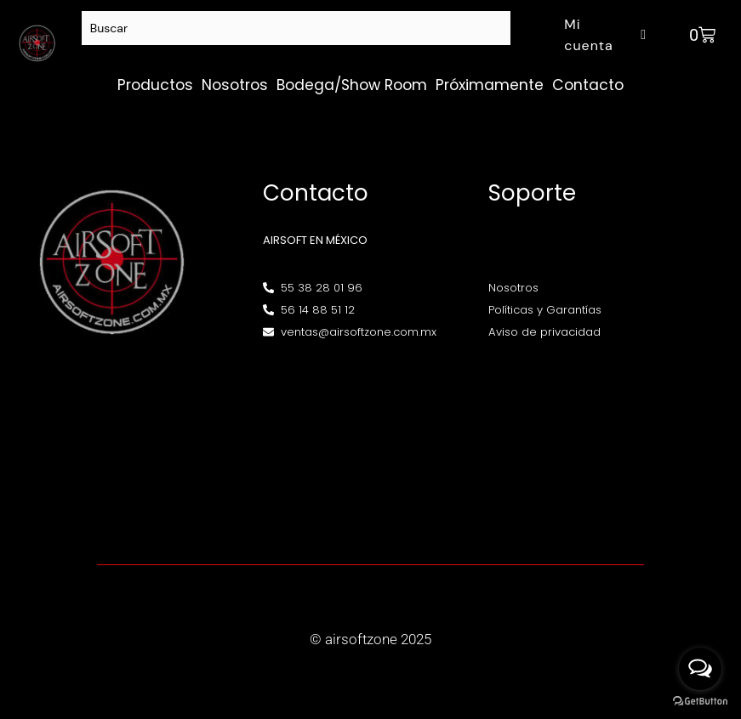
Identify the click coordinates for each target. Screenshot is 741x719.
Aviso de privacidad (544, 332)
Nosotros (235, 85)
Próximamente (490, 85)
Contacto (588, 85)
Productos (155, 85)
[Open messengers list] (700, 669)
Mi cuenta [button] (607, 34)
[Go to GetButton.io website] (700, 701)
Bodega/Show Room (351, 85)
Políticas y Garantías (544, 310)
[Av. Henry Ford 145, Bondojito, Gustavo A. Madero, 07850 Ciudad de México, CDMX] (370, 441)
